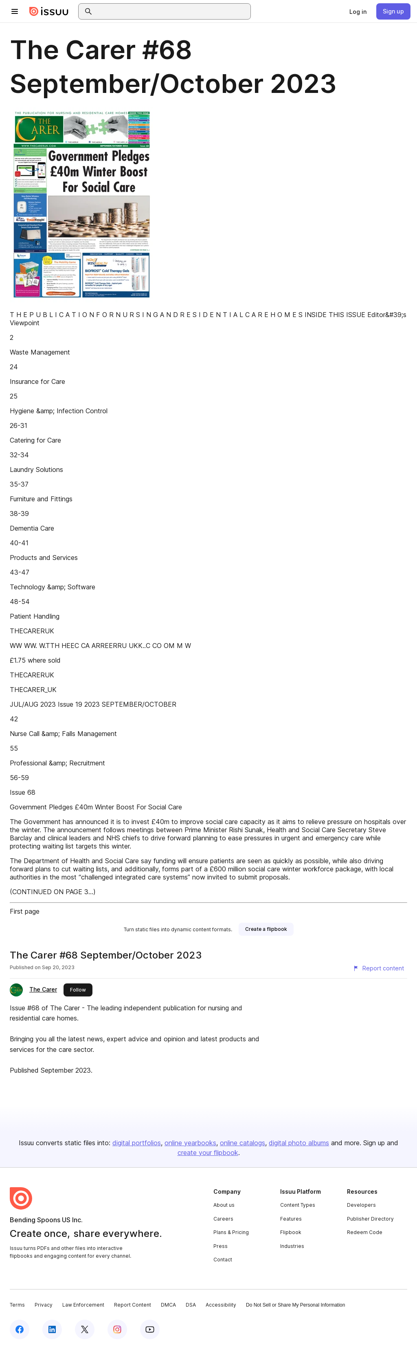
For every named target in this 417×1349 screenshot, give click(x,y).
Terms (17, 1305)
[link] (358, 11)
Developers (361, 1205)
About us (224, 1205)
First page (25, 911)
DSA (191, 1305)
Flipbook (290, 1232)
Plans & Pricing (231, 1232)
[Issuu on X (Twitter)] (84, 1329)
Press (220, 1246)
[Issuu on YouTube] (150, 1329)
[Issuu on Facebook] (19, 1329)
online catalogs (242, 1143)
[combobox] (172, 11)
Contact (222, 1259)
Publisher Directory (370, 1219)
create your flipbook (208, 1152)
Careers (223, 1219)
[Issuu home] (49, 11)
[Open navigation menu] (15, 11)
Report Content (132, 1305)
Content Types (297, 1205)
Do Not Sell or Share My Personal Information (295, 1305)
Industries (292, 1246)
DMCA (168, 1305)
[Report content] (378, 968)
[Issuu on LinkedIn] (52, 1329)
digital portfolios (136, 1143)
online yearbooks (190, 1143)
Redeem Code (364, 1232)
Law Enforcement (83, 1305)
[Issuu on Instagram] (117, 1329)
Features (291, 1219)
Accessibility (221, 1305)
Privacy (44, 1305)
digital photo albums (299, 1143)
